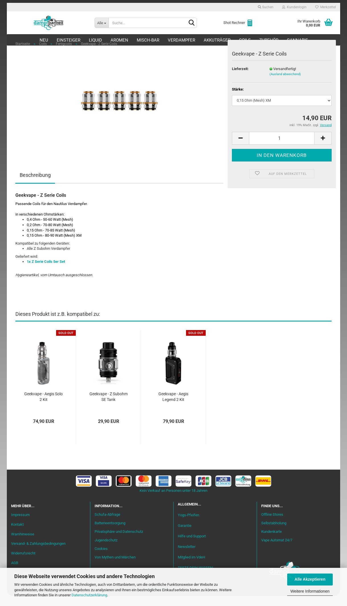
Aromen (119, 40)
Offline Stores (272, 524)
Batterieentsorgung (110, 533)
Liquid (95, 40)
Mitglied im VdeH (191, 567)
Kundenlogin (294, 7)
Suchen (265, 7)
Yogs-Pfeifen (188, 525)
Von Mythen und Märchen (115, 567)
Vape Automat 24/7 (276, 550)
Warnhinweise (22, 544)
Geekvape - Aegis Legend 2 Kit (173, 407)
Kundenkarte (271, 541)
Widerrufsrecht (23, 563)
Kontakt (17, 534)
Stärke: (238, 99)
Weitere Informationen (309, 591)
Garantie (184, 535)
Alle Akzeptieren (310, 579)
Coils (245, 40)
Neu (44, 40)
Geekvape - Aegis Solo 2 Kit (43, 407)
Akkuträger (217, 40)
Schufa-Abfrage (107, 524)
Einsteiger (68, 40)
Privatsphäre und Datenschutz (119, 541)
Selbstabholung (273, 533)
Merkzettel (325, 7)
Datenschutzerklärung (89, 595)
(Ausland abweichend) (285, 84)
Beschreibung (35, 185)
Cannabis (297, 40)
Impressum (20, 524)
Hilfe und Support (192, 546)
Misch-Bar (148, 40)
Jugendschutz (106, 550)
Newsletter (186, 556)
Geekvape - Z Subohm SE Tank (108, 407)
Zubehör (268, 40)
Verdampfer (181, 40)
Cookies (101, 558)
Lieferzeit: (240, 78)
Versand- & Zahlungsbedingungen (38, 553)
